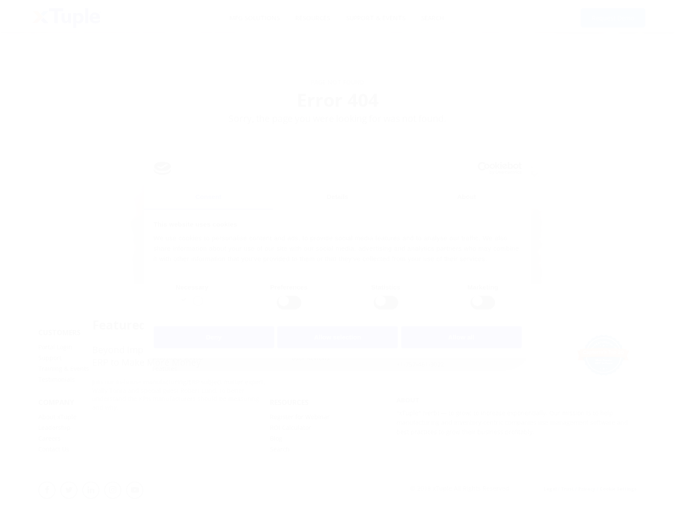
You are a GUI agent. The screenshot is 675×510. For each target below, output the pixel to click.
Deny (214, 337)
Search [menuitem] (432, 17)
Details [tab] (337, 196)
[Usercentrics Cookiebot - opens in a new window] (484, 168)
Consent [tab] (208, 196)
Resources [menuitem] (312, 17)
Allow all (461, 337)
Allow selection (337, 337)
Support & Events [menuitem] (375, 17)
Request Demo (613, 18)
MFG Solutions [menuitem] (254, 17)
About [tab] (466, 196)
